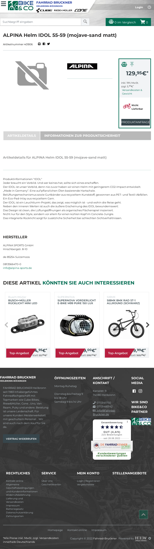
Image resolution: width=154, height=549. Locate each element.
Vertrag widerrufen (21, 438)
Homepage (55, 530)
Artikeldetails (21, 136)
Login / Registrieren (88, 481)
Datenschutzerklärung (19, 512)
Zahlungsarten (15, 516)
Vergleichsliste (85, 484)
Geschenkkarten (51, 484)
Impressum (13, 505)
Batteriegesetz (14, 509)
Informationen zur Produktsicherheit (82, 136)
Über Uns (47, 481)
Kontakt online (14, 481)
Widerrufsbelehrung (18, 495)
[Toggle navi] (3, 3)
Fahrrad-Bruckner (105, 538)
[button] (147, 324)
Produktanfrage (135, 122)
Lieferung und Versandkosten (15, 500)
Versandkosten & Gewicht (132, 91)
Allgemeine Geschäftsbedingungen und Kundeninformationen (22, 488)
